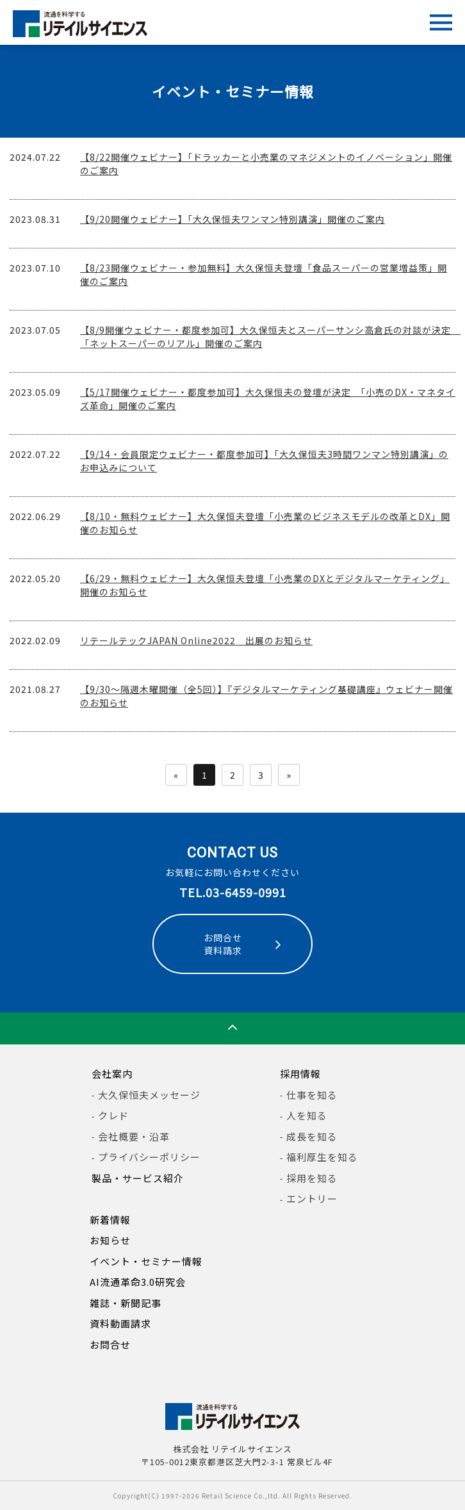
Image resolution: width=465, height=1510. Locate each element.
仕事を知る (312, 1094)
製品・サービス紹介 (138, 1178)
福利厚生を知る (322, 1157)
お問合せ (110, 1344)
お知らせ (110, 1240)
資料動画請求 (120, 1323)
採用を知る (312, 1178)
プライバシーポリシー (149, 1157)
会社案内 (112, 1073)
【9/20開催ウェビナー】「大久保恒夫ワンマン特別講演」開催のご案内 (232, 219)
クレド (113, 1115)
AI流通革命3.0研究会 (138, 1281)
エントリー (312, 1198)
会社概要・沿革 (134, 1136)
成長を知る (312, 1136)
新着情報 (110, 1219)
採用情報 (300, 1073)
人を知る (306, 1115)
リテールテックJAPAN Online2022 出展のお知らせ (196, 640)
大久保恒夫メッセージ (149, 1094)
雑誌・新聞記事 (125, 1303)
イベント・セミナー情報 (146, 1261)
